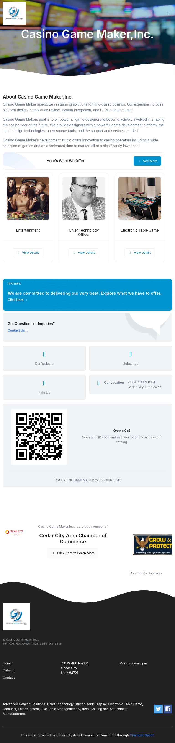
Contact (9, 677)
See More (147, 161)
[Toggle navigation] (168, 13)
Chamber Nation (142, 735)
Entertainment (28, 230)
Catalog (8, 670)
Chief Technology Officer (84, 232)
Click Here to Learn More (73, 553)
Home (7, 663)
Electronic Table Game (140, 230)
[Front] (15, 13)
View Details (28, 252)
